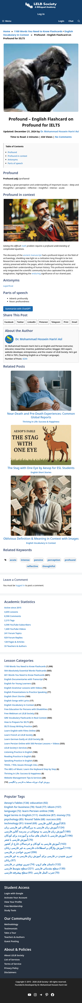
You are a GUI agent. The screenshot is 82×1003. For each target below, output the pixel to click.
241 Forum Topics (13, 633)
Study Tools (10, 910)
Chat (71, 21)
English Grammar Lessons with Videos (23, 687)
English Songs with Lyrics (16, 700)
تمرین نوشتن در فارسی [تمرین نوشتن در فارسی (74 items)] (19, 864)
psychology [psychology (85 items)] (14, 819)
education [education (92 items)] (39, 803)
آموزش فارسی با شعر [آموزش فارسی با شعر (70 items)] (18, 840)
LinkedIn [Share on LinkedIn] (31, 322)
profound (70, 559)
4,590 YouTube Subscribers (17, 624)
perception (54, 559)
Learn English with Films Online (20, 730)
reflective (32, 566)
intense (25, 559)
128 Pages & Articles (14, 641)
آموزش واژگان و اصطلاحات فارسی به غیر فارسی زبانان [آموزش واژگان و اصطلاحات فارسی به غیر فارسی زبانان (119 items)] (37, 848)
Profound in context (17, 156)
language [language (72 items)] (12, 811)
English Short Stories (41, 472)
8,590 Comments (12, 616)
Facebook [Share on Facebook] (8, 322)
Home (6, 31)
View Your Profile (13, 901)
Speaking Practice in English (18, 760)
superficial (8, 285)
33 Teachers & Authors (15, 646)
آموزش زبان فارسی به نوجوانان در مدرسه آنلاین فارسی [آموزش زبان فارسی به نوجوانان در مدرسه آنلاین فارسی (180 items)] (37, 831)
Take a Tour (10, 932)
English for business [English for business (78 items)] (19, 807)
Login (61, 21)
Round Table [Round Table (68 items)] (35, 819)
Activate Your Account (15, 897)
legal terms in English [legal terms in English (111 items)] (21, 815)
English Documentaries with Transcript (23, 679)
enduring (36, 273)
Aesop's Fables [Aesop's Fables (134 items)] (16, 803)
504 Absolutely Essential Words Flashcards (25, 670)
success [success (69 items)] (53, 819)
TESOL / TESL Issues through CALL (21, 764)
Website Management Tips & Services (23, 777)
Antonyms (13, 159)
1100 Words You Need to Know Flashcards (38, 31)
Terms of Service (12, 963)
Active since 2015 (12, 607)
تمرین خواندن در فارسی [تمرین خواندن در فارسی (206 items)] (20, 852)
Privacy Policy (11, 968)
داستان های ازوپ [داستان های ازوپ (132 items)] (48, 864)
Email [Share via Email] (74, 322)
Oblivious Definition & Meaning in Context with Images (41, 539)
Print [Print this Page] (66, 322)
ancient (26, 255)
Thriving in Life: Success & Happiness (41, 421)
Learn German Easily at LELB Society (22, 739)
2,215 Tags (9, 620)
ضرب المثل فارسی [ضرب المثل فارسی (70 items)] (46, 873)
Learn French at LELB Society (18, 734)
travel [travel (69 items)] (31, 823)
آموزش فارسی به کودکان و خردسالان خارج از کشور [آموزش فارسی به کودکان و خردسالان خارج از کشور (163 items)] (35, 844)
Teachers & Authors (14, 937)
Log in (41, 14)
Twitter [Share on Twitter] (20, 322)
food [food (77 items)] (41, 807)
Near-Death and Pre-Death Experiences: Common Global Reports (41, 415)
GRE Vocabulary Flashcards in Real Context (25, 717)
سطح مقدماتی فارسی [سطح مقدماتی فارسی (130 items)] (50, 868)
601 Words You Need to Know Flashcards (24, 675)
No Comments (63, 136)
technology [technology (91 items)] (13, 823)
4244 (25, 358)
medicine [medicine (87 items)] (47, 815)
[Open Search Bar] (79, 21)
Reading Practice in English (17, 756)
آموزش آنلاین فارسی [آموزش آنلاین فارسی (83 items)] (51, 823)
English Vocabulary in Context (41, 543)
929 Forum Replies (13, 637)
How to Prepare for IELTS (16, 722)
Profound (12, 152)
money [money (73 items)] (63, 815)
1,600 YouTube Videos (15, 629)
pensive (38, 559)
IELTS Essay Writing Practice (18, 726)
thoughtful (48, 566)
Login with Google (13, 893)
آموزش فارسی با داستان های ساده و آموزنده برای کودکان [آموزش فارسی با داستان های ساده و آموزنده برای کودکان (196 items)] (38, 836)
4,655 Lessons (11, 611)
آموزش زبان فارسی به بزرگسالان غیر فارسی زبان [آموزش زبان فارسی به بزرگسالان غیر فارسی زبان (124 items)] (34, 827)
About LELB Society (14, 955)
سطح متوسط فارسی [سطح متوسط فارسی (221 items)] (19, 868)
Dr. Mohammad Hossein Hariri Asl (38, 339)
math (24, 245)
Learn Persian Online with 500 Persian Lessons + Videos (31, 743)
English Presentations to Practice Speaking (25, 692)
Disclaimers (10, 972)
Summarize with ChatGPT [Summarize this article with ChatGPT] (18, 308)
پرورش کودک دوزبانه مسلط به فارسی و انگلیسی (28, 782)
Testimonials (10, 928)
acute (13, 559)
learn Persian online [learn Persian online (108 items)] (38, 811)
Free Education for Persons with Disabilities (25, 709)
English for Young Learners (17, 683)
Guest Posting (11, 941)
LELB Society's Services (15, 747)
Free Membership (13, 906)
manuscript (36, 255)
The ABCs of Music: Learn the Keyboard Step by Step (30, 769)
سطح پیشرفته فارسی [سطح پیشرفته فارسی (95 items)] (18, 873)
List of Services (12, 959)
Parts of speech (15, 163)
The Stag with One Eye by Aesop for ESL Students (41, 468)
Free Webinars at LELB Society (19, 713)
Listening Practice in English (18, 752)
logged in (20, 585)
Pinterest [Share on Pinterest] (43, 322)
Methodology (11, 924)
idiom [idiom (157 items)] (54, 807)
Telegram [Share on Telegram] (55, 322)
